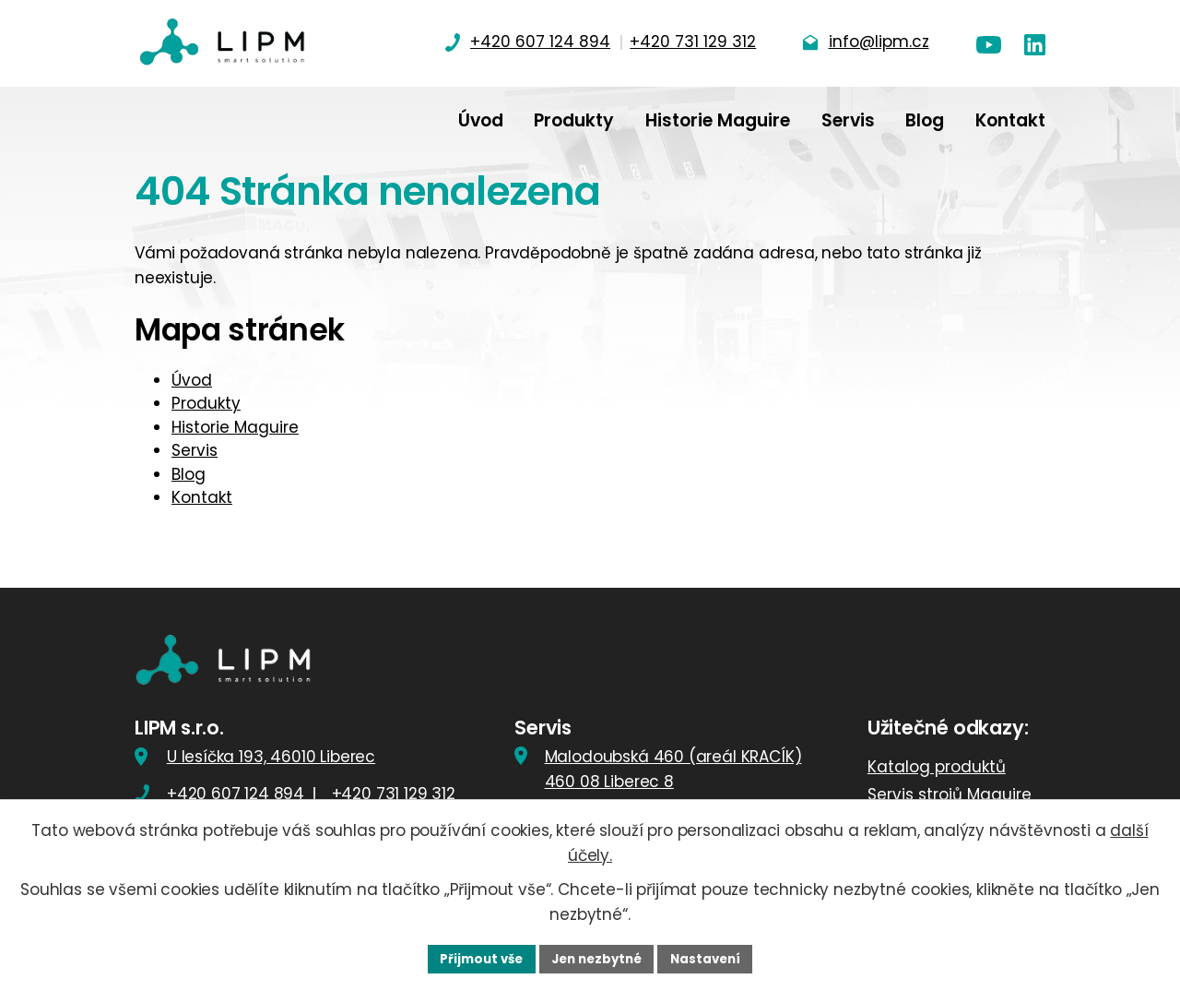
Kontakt (201, 497)
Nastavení (712, 958)
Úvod (191, 380)
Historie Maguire (235, 427)
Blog (188, 474)
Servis (194, 450)
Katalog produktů (936, 769)
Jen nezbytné (597, 958)
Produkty (206, 403)
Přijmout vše (475, 958)
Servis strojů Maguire (949, 796)
